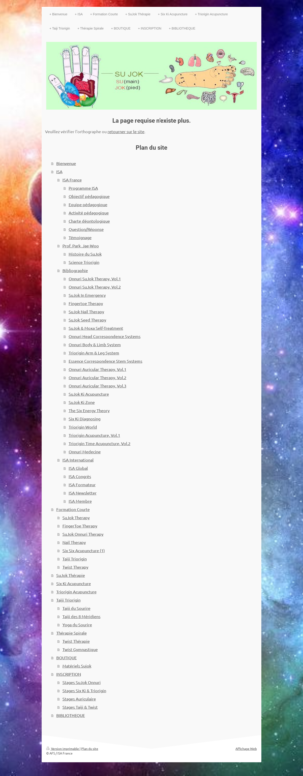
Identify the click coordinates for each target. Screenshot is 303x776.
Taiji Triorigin (74, 558)
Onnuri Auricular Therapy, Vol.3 (97, 385)
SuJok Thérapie (70, 575)
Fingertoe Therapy (86, 303)
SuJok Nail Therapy (86, 311)
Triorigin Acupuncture (76, 591)
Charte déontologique (89, 221)
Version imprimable (63, 748)
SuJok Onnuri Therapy (82, 534)
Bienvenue (66, 163)
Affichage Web (246, 748)
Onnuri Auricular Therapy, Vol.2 (97, 377)
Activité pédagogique (89, 212)
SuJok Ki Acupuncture (89, 394)
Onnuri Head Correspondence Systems (105, 336)
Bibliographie (75, 270)
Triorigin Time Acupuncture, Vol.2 (99, 443)
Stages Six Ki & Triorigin (84, 690)
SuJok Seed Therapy (87, 319)
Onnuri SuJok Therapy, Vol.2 (95, 286)
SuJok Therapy (76, 517)
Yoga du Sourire (77, 624)
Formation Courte (73, 509)
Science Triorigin (84, 262)
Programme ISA (83, 188)
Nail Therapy (74, 542)
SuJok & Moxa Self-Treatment (96, 328)
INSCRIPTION (68, 674)
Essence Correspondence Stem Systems (105, 361)
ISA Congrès (80, 476)
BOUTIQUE (66, 657)
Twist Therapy (75, 567)
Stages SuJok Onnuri (81, 682)
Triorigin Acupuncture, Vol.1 (94, 435)
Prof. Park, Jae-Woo (80, 245)
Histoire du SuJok (85, 253)
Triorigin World (83, 427)
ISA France (72, 179)
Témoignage (80, 237)
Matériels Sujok (76, 665)
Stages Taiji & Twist (80, 707)
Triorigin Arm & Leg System (94, 352)
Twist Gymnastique (80, 649)
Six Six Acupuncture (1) (83, 550)
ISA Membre (80, 501)
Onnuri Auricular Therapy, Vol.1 (97, 369)
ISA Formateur (82, 484)
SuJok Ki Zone (82, 402)
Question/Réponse (86, 229)
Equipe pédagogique (88, 204)
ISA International (78, 459)
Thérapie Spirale (71, 632)
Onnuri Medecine (85, 451)
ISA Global (78, 468)
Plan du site (89, 748)
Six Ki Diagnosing (84, 418)
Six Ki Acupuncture (73, 583)
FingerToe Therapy (79, 525)
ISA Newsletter (83, 492)
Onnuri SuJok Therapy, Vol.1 (95, 278)
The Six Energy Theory (89, 410)
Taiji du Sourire (76, 608)
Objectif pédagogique (89, 196)
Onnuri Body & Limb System (95, 344)
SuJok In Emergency (87, 295)
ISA (59, 171)
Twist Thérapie (76, 641)
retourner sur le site (126, 131)
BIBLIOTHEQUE (70, 715)
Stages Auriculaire (79, 698)
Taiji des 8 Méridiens (81, 616)
